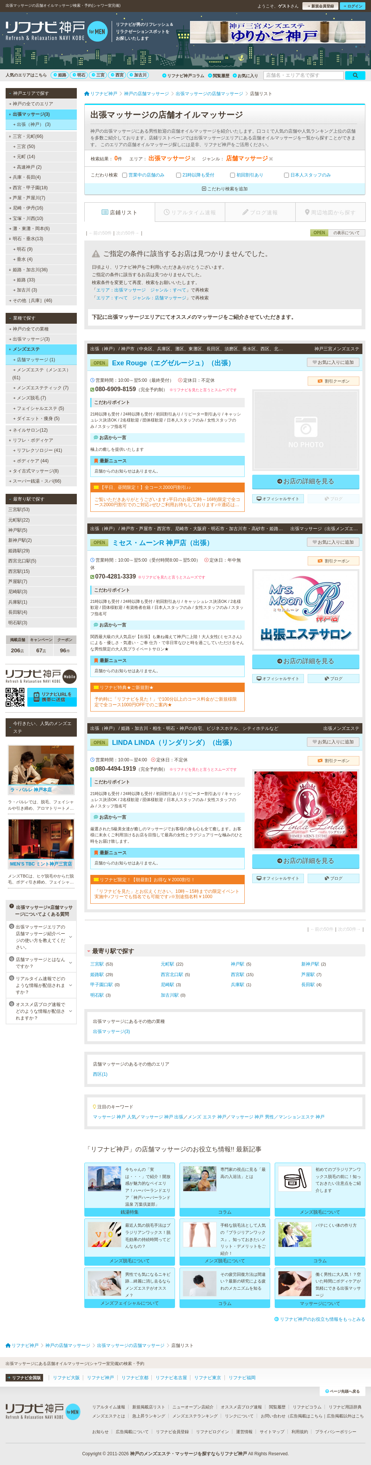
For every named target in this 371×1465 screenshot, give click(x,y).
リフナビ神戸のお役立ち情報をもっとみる (319, 1319)
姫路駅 (97, 974)
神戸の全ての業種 (29, 329)
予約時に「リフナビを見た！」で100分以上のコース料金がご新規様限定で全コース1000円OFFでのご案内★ (165, 702)
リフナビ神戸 (100, 1377)
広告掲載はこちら (306, 1416)
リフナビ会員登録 (172, 1431)
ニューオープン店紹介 (193, 1407)
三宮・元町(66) (26, 136)
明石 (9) (23, 249)
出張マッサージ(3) (29, 114)
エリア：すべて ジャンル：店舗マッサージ (141, 297)
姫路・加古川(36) (28, 269)
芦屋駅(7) (17, 581)
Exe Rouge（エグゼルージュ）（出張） (162, 363)
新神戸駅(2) (20, 540)
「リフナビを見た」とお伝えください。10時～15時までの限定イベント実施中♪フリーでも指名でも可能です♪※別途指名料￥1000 (166, 894)
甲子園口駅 (101, 984)
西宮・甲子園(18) (28, 187)
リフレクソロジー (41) (37, 450)
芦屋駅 (308, 974)
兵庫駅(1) (17, 602)
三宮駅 (97, 964)
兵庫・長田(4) (25, 177)
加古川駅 (170, 995)
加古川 (138, 75)
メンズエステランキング (195, 1416)
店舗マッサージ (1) (34, 359)
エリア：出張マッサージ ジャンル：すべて (141, 290)
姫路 (60, 75)
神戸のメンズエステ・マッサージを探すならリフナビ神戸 (188, 1453)
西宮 (117, 75)
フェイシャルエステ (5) (38, 408)
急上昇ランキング (148, 1416)
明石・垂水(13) (26, 238)
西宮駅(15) (19, 571)
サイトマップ (272, 1431)
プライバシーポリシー (335, 1431)
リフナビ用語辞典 (345, 1407)
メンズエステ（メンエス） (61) (41, 373)
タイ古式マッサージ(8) (34, 471)
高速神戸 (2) (27, 167)
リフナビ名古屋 (171, 1377)
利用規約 (300, 1431)
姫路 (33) (24, 280)
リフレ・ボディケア (31, 440)
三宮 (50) (24, 146)
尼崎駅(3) (17, 591)
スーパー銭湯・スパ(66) (35, 481)
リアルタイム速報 (108, 1407)
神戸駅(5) (17, 530)
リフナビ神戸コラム (183, 75)
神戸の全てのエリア (31, 103)
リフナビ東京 (207, 1377)
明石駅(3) (17, 622)
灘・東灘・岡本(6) (29, 228)
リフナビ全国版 (24, 1377)
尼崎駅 (167, 984)
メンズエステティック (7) (41, 387)
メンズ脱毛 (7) (29, 398)
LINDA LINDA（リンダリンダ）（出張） (163, 742)
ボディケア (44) (31, 460)
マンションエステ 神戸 (301, 1117)
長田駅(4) (17, 612)
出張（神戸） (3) (32, 124)
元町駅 (167, 964)
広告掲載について (132, 1431)
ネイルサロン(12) (28, 430)
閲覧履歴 (218, 75)
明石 (79, 75)
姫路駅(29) (19, 550)
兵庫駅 (237, 984)
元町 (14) (24, 156)
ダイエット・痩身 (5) (36, 418)
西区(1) (100, 1074)
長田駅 (308, 984)
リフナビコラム (307, 1407)
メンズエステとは (108, 1416)
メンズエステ (24, 349)
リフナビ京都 (134, 1377)
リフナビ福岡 (242, 1377)
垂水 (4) (23, 259)
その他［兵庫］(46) (30, 300)
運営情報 (244, 1431)
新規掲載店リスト (148, 1407)
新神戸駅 (310, 964)
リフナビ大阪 (66, 1377)
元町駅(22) (19, 520)
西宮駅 (237, 974)
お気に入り (245, 75)
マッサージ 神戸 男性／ (254, 1117)
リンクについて (239, 1416)
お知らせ (100, 1431)
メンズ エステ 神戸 (207, 1117)
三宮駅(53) (19, 509)
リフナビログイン (212, 1431)
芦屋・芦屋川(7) (27, 197)
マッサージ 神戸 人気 (114, 1117)
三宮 (98, 75)
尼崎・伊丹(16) (26, 208)
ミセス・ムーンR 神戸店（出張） (151, 543)
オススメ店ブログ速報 (241, 1407)
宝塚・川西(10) (26, 218)
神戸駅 (237, 964)
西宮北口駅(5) (22, 561)
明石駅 (97, 995)
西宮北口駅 (172, 974)
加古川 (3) (25, 290)
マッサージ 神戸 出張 (162, 1117)
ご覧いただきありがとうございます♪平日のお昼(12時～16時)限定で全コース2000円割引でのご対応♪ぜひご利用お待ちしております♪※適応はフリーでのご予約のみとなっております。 (167, 502)
